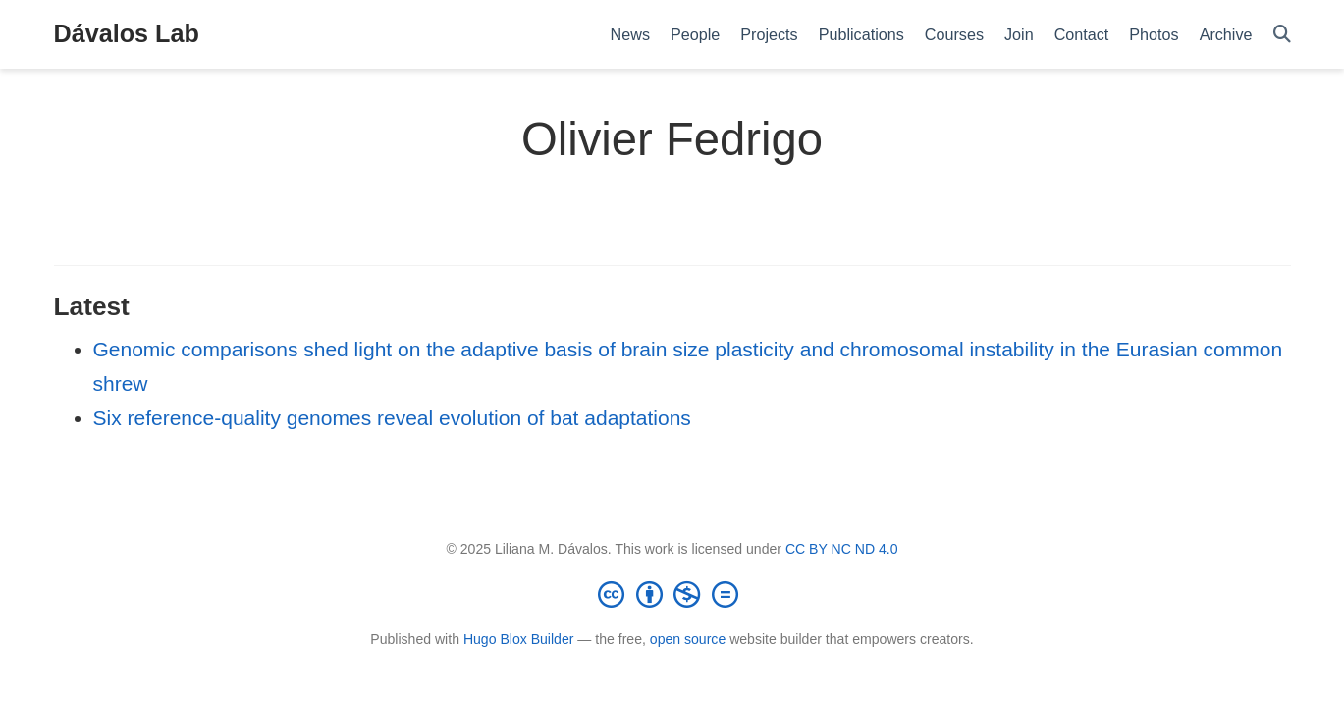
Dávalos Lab (126, 33)
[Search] (1282, 35)
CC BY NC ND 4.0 (841, 549)
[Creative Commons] (672, 594)
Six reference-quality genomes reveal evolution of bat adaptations (392, 418)
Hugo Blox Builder (518, 639)
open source (688, 639)
